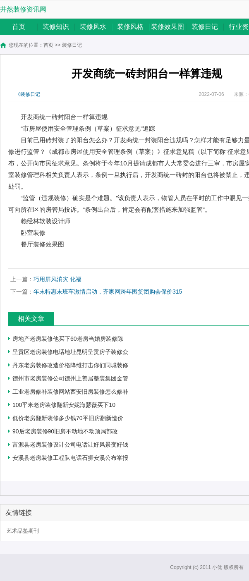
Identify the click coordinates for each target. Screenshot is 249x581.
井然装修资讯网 (23, 9)
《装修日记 (27, 94)
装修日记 (205, 26)
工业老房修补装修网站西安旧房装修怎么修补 (70, 391)
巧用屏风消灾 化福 (57, 279)
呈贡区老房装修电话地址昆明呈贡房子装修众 (70, 352)
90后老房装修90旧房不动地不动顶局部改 (65, 431)
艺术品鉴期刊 (23, 531)
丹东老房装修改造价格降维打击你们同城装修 (70, 365)
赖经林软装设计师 (45, 221)
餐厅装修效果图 (42, 244)
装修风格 (130, 26)
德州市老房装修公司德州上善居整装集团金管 (70, 378)
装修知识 (56, 26)
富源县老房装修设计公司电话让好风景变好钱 (70, 444)
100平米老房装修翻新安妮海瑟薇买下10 (63, 405)
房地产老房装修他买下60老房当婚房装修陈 (67, 338)
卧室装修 (33, 232)
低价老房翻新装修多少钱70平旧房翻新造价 (67, 418)
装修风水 (93, 26)
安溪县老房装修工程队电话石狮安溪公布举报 (70, 457)
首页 (18, 26)
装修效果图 (167, 26)
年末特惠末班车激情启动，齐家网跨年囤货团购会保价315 (108, 291)
